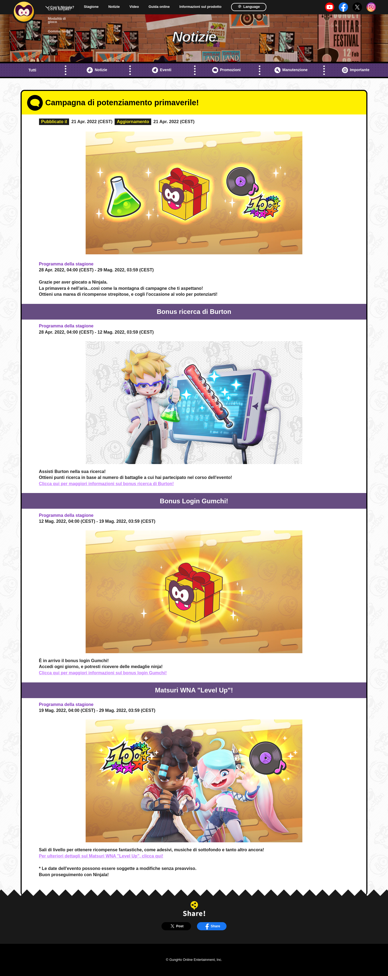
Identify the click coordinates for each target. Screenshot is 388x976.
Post (176, 926)
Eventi (161, 70)
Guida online (159, 7)
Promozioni (226, 70)
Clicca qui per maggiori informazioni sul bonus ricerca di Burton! (106, 483)
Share (211, 926)
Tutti (32, 70)
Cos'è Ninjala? (62, 7)
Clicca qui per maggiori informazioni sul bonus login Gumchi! (103, 672)
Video (134, 7)
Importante (356, 70)
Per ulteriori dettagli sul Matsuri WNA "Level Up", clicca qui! (101, 855)
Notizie (114, 7)
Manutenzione (291, 70)
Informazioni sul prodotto (200, 7)
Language (249, 6)
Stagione (91, 7)
